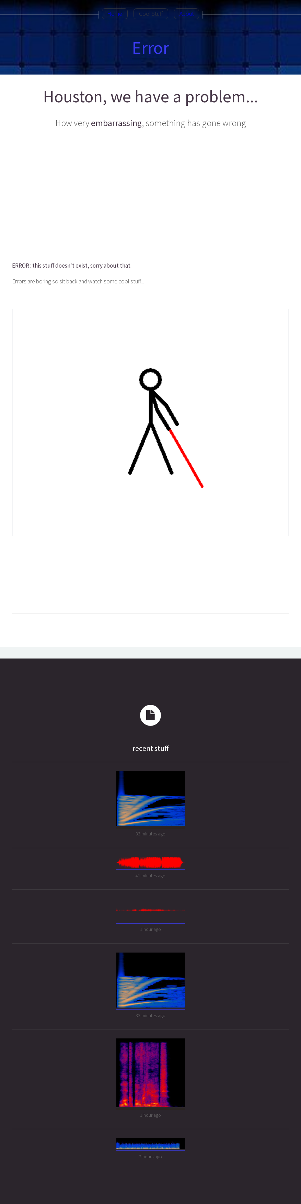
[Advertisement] (150, 195)
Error (150, 47)
